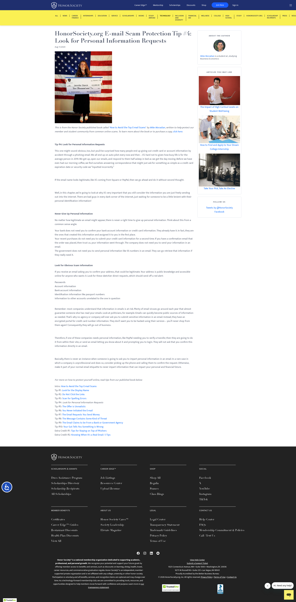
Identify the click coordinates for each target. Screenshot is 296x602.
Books (141, 16)
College (217, 16)
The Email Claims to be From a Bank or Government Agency (92, 423)
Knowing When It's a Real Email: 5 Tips (91, 435)
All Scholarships (61, 494)
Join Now (220, 5)
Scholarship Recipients (272, 17)
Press (284, 16)
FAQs (202, 524)
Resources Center (111, 483)
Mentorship (158, 5)
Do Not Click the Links (73, 394)
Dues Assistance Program (66, 477)
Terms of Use (158, 541)
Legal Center (157, 519)
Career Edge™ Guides (64, 524)
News (65, 16)
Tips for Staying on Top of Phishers (89, 431)
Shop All (155, 477)
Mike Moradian (157, 128)
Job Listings (108, 477)
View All (56, 541)
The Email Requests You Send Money (81, 415)
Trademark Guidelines (163, 530)
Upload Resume (110, 488)
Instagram (205, 494)
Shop (204, 5)
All (56, 16)
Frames (154, 488)
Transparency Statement (164, 524)
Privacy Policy (158, 535)
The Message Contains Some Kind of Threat (84, 419)
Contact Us (232, 577)
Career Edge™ (140, 5)
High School (228, 17)
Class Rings (157, 494)
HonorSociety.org (254, 16)
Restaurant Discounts (64, 530)
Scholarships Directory (65, 483)
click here (177, 132)
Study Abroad (152, 17)
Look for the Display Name (75, 390)
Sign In (235, 5)
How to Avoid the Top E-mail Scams (79, 386)
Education (102, 16)
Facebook (219, 212)
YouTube (204, 488)
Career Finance (75, 17)
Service (114, 16)
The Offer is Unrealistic (74, 407)
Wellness (205, 16)
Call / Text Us (207, 535)
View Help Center (197, 560)
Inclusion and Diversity (179, 18)
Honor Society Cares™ (114, 519)
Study (239, 16)
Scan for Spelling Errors (74, 398)
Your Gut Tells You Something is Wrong (83, 427)
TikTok (203, 499)
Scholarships (174, 5)
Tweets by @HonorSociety (219, 208)
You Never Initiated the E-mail (77, 411)
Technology (165, 16)
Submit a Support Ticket (197, 563)
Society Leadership (112, 524)
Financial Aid (192, 17)
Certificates (58, 519)
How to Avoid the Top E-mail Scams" (128, 128)
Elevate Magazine (111, 530)
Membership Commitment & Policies (221, 530)
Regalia (154, 483)
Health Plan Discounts (65, 535)
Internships (88, 16)
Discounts (191, 5)
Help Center (206, 519)
